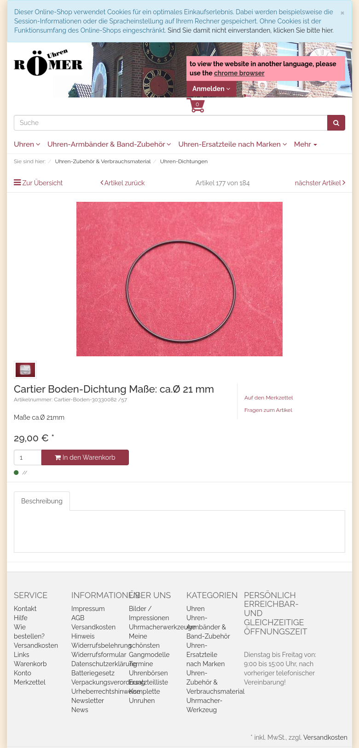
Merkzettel (30, 682)
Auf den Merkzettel (268, 397)
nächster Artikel (318, 183)
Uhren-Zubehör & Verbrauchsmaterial (215, 682)
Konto (22, 673)
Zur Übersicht (43, 183)
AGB (77, 618)
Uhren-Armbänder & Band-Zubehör (109, 144)
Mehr (306, 144)
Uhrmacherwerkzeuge (162, 627)
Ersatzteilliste (148, 682)
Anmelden (211, 88)
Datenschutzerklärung (104, 664)
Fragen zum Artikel (268, 410)
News (79, 710)
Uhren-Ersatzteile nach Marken (232, 144)
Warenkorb (30, 664)
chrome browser (239, 73)
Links (21, 654)
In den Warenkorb (85, 457)
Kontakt (25, 608)
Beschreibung (42, 501)
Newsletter (87, 700)
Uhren (27, 144)
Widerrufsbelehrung (101, 645)
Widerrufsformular (98, 654)
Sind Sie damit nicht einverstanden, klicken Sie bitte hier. (250, 30)
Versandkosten (36, 645)
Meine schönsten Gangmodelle (149, 645)
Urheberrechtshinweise (105, 691)
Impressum (88, 608)
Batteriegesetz (93, 673)
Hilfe (21, 618)
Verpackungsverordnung (108, 682)
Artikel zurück (124, 183)
